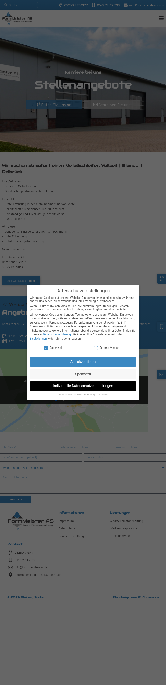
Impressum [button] (102, 394)
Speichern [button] (83, 374)
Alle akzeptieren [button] (83, 362)
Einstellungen (38, 338)
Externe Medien (106, 347)
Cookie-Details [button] (65, 394)
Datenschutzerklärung (57, 334)
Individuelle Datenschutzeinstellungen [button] (83, 386)
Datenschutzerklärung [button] (85, 394)
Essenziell (53, 347)
